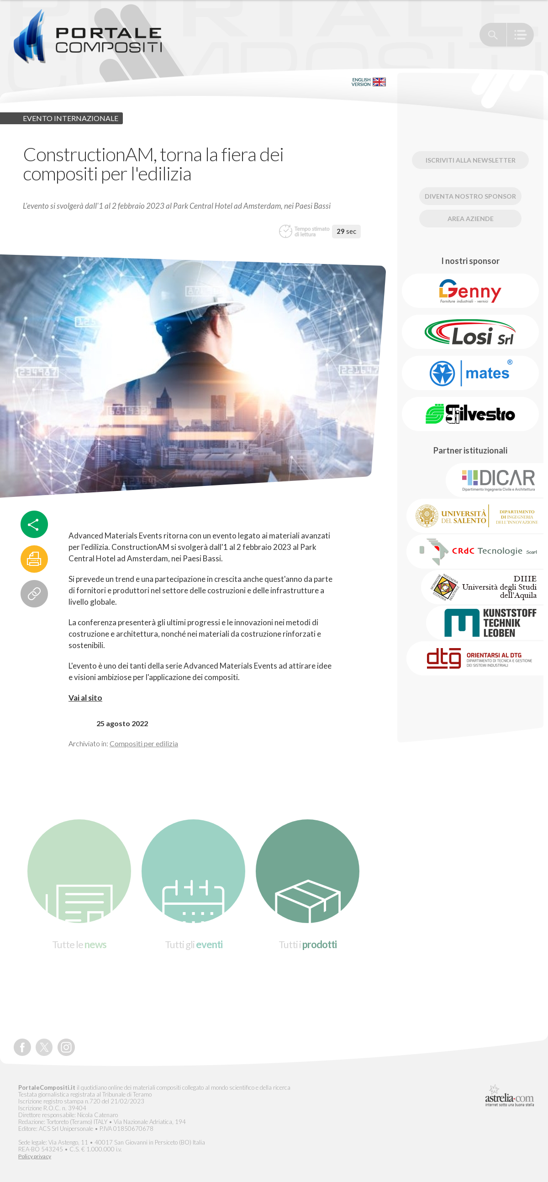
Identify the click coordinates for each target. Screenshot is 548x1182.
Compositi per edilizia (144, 743)
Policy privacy (34, 1156)
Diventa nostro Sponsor (470, 196)
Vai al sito (85, 697)
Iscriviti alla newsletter (471, 160)
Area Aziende (471, 218)
